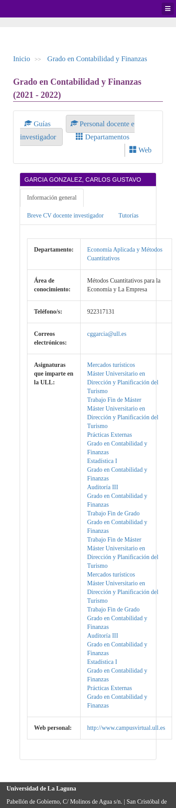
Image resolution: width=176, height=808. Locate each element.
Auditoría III (102, 487)
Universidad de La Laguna (30, 8)
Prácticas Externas (109, 435)
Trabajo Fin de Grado (113, 513)
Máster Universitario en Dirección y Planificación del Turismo (123, 382)
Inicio (21, 59)
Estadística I (102, 461)
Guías (38, 124)
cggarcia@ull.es (106, 334)
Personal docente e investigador (77, 130)
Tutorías (128, 215)
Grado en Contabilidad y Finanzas (97, 59)
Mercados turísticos (111, 365)
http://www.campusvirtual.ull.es (126, 728)
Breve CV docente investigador (65, 215)
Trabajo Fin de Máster (114, 400)
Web (140, 150)
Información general (52, 197)
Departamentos (102, 137)
